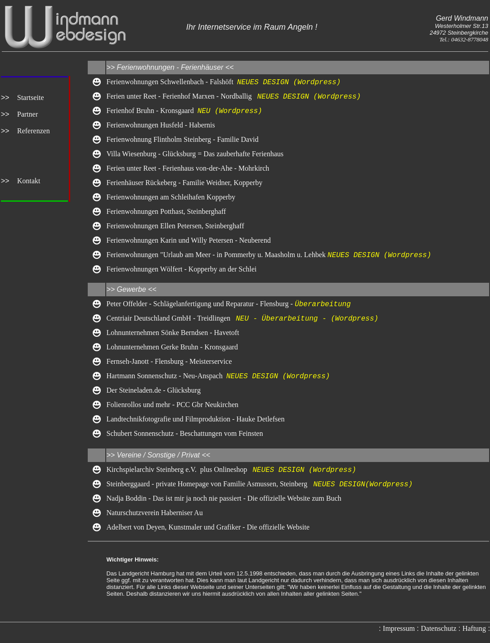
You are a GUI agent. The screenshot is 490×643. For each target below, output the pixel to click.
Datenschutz (438, 628)
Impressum (399, 628)
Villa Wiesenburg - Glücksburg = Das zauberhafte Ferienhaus (196, 154)
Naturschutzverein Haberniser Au (154, 512)
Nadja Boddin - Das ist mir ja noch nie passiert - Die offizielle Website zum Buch (223, 498)
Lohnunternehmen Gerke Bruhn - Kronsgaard (172, 347)
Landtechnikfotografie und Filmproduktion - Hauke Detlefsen (195, 419)
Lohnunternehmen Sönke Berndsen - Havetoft (172, 332)
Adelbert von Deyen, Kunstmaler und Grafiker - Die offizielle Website (207, 527)
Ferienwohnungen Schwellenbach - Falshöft (171, 82)
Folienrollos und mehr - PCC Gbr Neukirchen (172, 404)
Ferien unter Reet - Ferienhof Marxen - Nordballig (181, 96)
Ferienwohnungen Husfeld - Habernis (160, 125)
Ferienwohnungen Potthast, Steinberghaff (166, 211)
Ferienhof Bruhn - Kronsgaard (151, 111)
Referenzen (33, 131)
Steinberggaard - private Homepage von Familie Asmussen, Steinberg (206, 484)
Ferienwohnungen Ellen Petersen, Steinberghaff (175, 226)
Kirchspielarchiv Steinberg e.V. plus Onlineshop (179, 470)
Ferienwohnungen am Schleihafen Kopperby (170, 197)
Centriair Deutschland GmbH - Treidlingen (171, 318)
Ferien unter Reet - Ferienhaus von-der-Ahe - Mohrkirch (187, 168)
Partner (27, 114)
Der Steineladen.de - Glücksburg (153, 390)
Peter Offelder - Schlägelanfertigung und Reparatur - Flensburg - (200, 304)
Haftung (474, 628)
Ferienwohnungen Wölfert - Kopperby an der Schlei (181, 269)
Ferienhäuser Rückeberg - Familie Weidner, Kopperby (184, 182)
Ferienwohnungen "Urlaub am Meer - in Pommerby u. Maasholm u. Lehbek (216, 255)
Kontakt (28, 181)
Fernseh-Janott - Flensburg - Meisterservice (169, 361)
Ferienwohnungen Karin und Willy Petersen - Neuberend (188, 240)
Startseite (30, 97)
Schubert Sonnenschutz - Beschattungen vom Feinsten (184, 433)
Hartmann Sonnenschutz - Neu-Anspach (166, 376)
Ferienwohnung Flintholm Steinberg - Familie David (182, 139)
